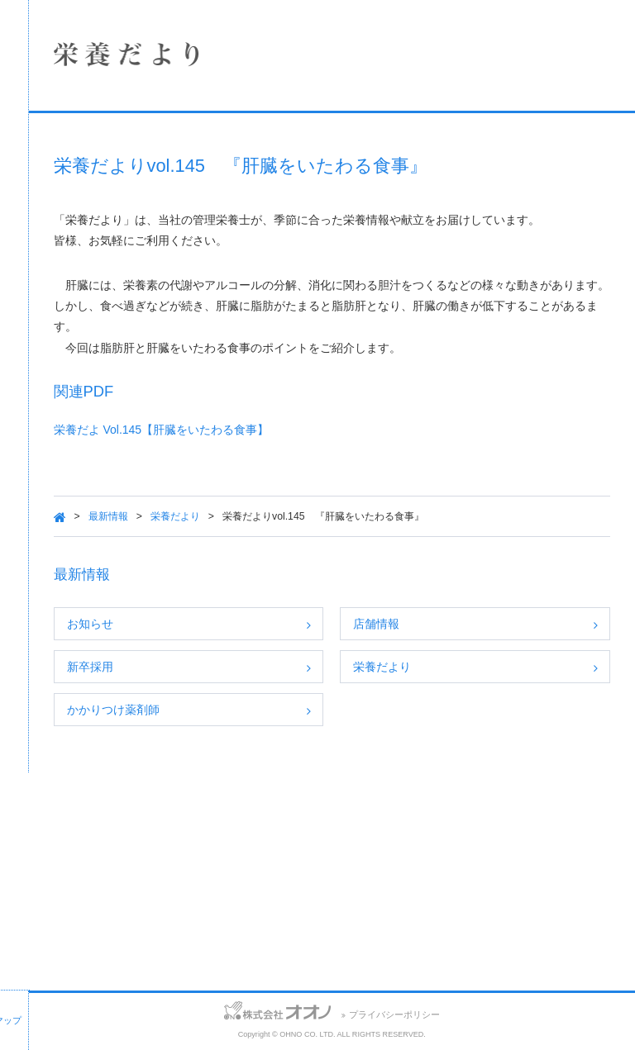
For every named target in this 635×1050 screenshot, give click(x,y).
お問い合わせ (32, 1012)
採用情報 (128, 294)
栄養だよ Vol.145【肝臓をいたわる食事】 (340, 471)
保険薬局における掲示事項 (128, 381)
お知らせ (269, 665)
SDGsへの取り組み (128, 337)
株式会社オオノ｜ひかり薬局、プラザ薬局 (103, 63)
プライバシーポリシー (483, 1014)
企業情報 (128, 162)
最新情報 (287, 557)
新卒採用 (269, 708)
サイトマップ (171, 1012)
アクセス (101, 1012)
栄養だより (354, 557)
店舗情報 (128, 206)
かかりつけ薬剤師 (292, 751)
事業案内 (128, 250)
